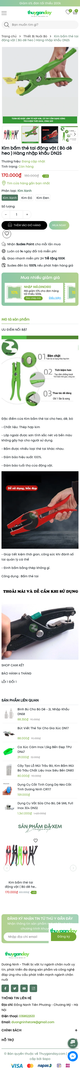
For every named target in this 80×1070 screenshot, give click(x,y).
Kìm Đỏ (26, 198)
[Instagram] (33, 988)
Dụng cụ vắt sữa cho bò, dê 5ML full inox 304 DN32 (45, 805)
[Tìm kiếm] (7, 25)
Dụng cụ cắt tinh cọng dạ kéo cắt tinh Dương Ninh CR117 (44, 786)
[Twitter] (14, 988)
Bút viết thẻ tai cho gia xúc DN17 (43, 728)
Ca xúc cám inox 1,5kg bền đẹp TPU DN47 (44, 749)
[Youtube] (24, 988)
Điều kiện (55, 298)
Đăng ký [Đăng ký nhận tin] (63, 936)
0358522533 (27, 1016)
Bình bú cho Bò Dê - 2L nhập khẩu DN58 (43, 711)
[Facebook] (5, 988)
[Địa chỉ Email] (40, 936)
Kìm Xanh (10, 198)
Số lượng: (8, 206)
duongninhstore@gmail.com (32, 1022)
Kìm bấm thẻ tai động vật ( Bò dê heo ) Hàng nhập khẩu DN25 (21, 884)
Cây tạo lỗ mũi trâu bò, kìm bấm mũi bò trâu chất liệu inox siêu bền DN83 (45, 768)
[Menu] (4, 12)
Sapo (46, 1059)
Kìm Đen (42, 198)
